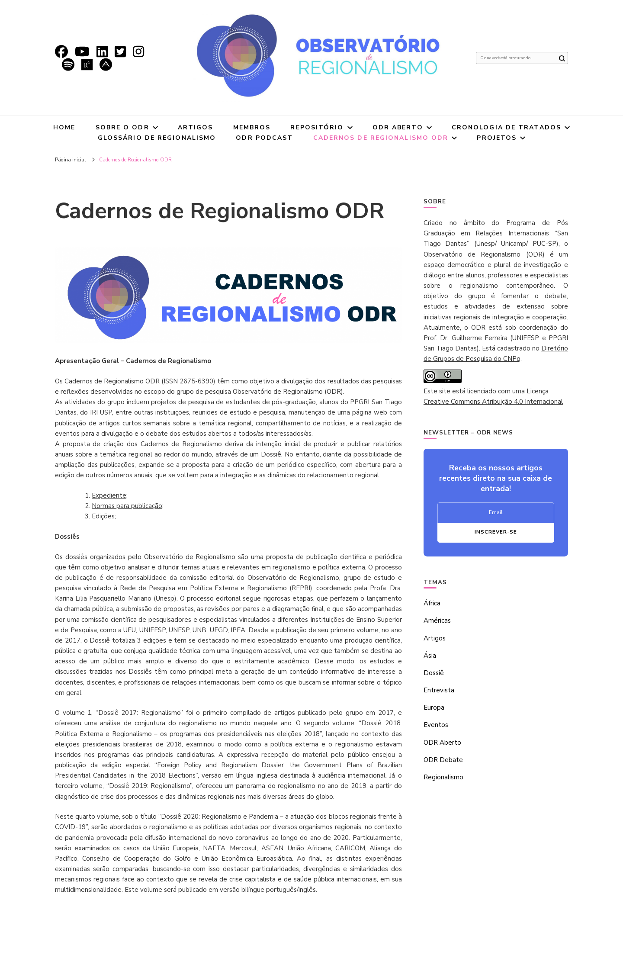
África (432, 603)
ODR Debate (443, 760)
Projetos (497, 138)
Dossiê (434, 673)
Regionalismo (443, 777)
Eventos (436, 724)
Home (64, 127)
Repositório (317, 127)
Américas (437, 620)
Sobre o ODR (122, 127)
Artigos (195, 127)
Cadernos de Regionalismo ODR (381, 138)
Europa (434, 707)
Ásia (430, 655)
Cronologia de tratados (506, 127)
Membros (252, 127)
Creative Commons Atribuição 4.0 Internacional (493, 401)
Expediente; (110, 495)
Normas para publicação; (128, 506)
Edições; (104, 516)
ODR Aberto (398, 127)
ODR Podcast (264, 138)
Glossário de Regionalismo (157, 138)
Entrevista (439, 690)
